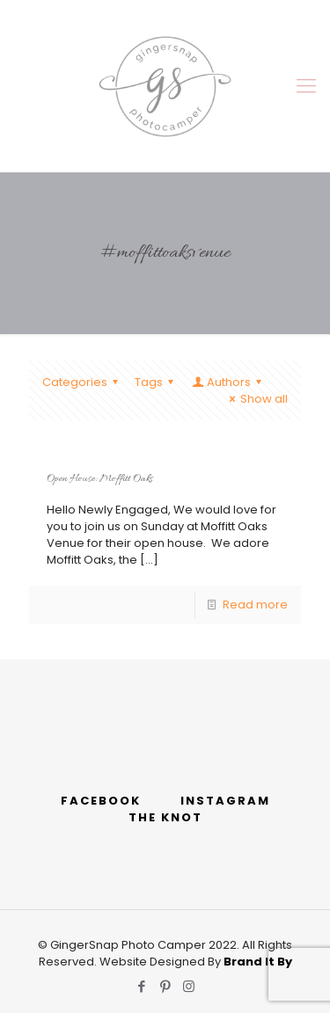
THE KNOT (165, 817)
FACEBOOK (101, 800)
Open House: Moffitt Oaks (100, 479)
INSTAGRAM (225, 800)
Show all (256, 398)
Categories (82, 382)
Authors (228, 382)
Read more (255, 604)
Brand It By (258, 961)
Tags (157, 382)
